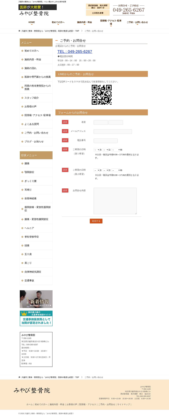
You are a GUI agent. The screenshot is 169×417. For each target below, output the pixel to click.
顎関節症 (29, 172)
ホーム (29, 404)
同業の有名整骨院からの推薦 (38, 87)
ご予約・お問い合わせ (137, 22)
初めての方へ (58, 22)
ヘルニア (29, 228)
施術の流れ (30, 68)
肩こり (28, 263)
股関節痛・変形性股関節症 (38, 209)
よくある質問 (32, 124)
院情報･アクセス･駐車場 (110, 22)
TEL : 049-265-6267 (75, 51)
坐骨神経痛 (30, 198)
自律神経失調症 (33, 271)
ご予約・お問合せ (106, 404)
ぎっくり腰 (30, 181)
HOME (32, 22)
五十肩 (28, 254)
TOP (50, 31)
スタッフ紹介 (32, 97)
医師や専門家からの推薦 (38, 77)
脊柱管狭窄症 (32, 236)
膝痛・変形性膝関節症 (36, 219)
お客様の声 (30, 106)
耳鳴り (28, 189)
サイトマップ (123, 404)
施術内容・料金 (84, 22)
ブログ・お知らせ (34, 141)
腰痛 (27, 163)
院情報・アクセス (87, 404)
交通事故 (29, 280)
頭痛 (27, 245)
